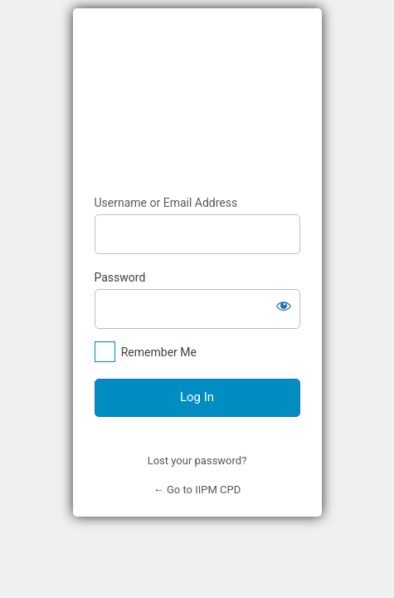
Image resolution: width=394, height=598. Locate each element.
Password (120, 277)
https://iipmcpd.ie (197, 102)
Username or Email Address (166, 202)
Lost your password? (197, 460)
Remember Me (159, 352)
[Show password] (283, 305)
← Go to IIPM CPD (197, 489)
